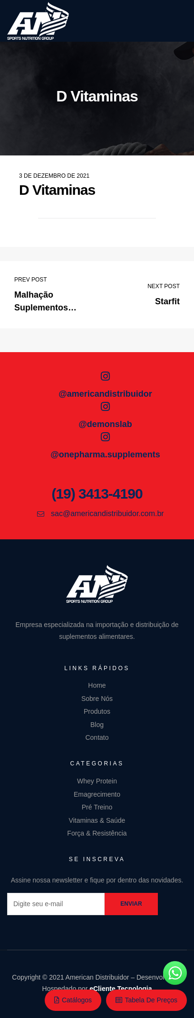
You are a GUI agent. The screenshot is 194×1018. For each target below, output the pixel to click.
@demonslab (105, 424)
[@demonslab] (105, 406)
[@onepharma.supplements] (105, 437)
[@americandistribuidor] (105, 376)
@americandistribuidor (105, 394)
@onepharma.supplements (105, 454)
